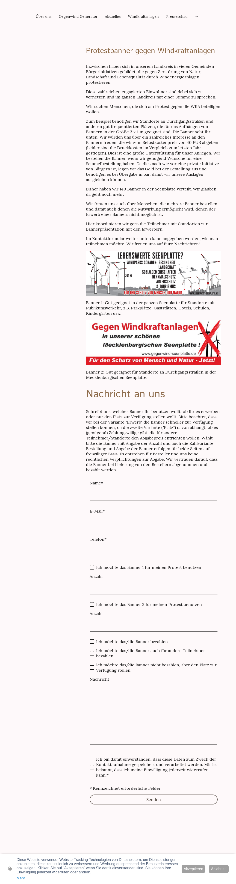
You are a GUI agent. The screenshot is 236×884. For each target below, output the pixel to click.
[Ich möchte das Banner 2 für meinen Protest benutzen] (92, 604)
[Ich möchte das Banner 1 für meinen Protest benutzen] (92, 567)
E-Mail (97, 511)
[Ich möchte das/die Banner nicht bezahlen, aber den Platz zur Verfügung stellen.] (92, 667)
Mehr (21, 878)
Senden (153, 799)
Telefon (98, 539)
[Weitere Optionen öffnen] (196, 16)
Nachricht (99, 679)
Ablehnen (219, 869)
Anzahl (96, 576)
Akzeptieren (193, 869)
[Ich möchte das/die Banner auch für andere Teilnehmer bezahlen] (92, 653)
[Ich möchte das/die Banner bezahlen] (92, 641)
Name (96, 483)
